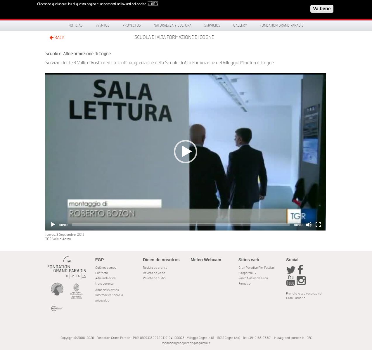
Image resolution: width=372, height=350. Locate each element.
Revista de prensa (155, 267)
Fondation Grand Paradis (282, 25)
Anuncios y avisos (107, 290)
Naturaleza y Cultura (172, 25)
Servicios (212, 25)
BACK (57, 37)
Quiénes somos (105, 267)
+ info (153, 3)
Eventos (103, 25)
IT (67, 276)
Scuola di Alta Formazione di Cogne (174, 37)
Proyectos (131, 25)
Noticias (75, 25)
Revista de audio (154, 278)
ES (84, 276)
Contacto (101, 273)
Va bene (322, 8)
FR (72, 276)
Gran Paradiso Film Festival (256, 267)
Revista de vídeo (154, 273)
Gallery (240, 25)
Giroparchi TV (247, 273)
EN (78, 276)
